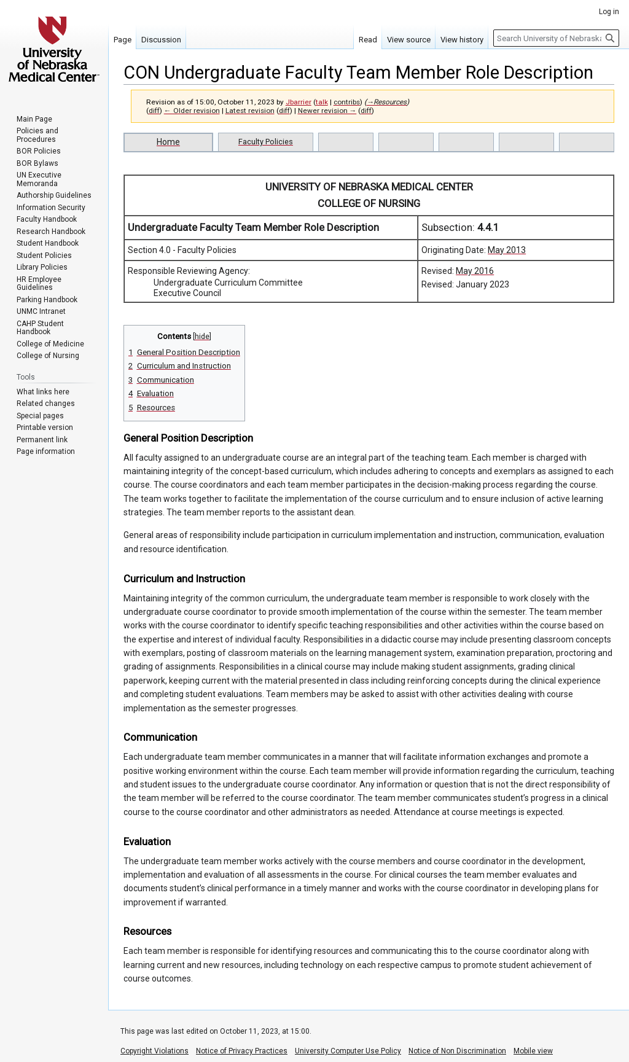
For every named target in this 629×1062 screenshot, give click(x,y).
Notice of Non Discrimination (457, 1051)
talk (322, 102)
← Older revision (192, 110)
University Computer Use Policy (348, 1051)
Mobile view (533, 1051)
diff (154, 110)
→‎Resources (387, 102)
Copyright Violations (154, 1051)
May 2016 (475, 271)
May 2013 (507, 250)
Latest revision (250, 110)
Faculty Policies (265, 141)
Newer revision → (327, 110)
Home (168, 142)
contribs (347, 102)
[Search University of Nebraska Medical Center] (556, 38)
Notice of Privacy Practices (241, 1051)
